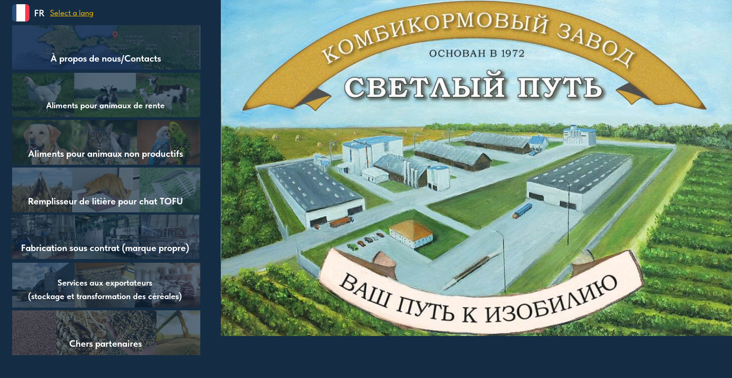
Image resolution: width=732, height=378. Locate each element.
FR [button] (39, 13)
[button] (20, 12)
